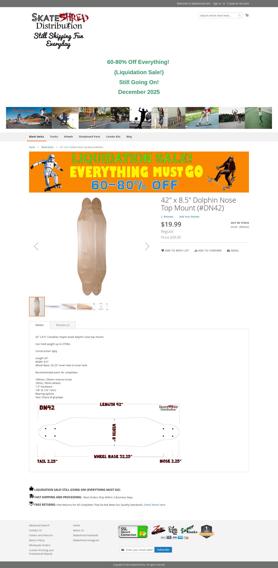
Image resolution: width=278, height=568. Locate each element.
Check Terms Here (154, 504)
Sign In (217, 3)
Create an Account (238, 3)
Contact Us (35, 530)
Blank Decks (47, 147)
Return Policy (37, 540)
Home (32, 147)
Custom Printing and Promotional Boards (41, 551)
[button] (36, 246)
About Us (78, 530)
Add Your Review (189, 216)
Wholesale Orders (39, 545)
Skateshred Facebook (85, 535)
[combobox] (220, 15)
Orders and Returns (41, 535)
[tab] (39, 325)
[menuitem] (36, 136)
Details (39, 325)
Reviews (62, 325)
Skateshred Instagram (86, 540)
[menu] (139, 136)
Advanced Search (39, 525)
